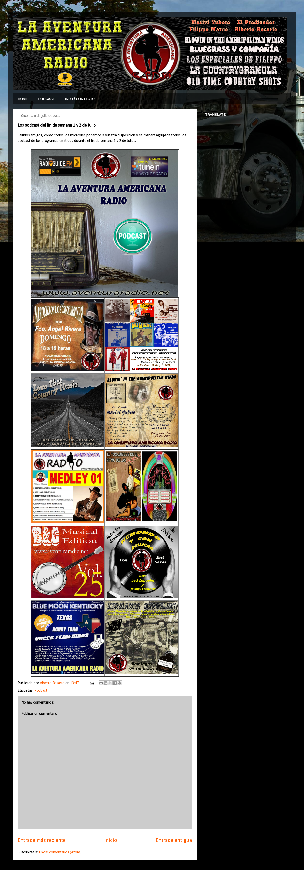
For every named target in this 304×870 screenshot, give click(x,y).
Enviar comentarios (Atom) (60, 852)
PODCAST (46, 99)
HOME (23, 99)
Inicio (110, 840)
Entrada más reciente (42, 840)
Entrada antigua (174, 840)
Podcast (40, 691)
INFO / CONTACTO (80, 99)
